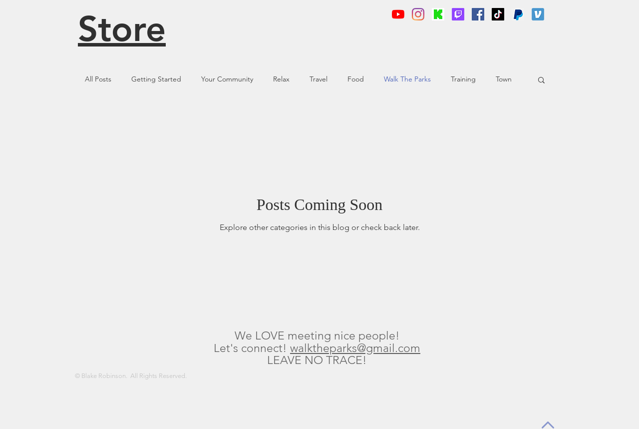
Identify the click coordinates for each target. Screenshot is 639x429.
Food (355, 79)
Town (504, 79)
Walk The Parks (407, 79)
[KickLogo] (438, 14)
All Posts (98, 79)
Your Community (227, 79)
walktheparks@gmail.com (355, 348)
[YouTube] (398, 14)
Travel (318, 79)
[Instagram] (418, 14)
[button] (541, 81)
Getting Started (156, 79)
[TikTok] (498, 14)
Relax (281, 79)
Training (463, 79)
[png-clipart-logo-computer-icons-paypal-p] (518, 14)
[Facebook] (478, 14)
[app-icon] (538, 14)
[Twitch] (458, 14)
